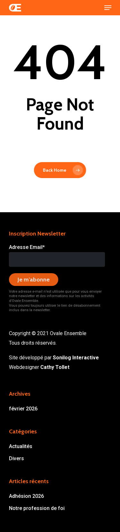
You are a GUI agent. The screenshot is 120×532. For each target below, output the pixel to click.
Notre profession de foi (37, 508)
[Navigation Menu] (107, 7)
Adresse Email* (27, 247)
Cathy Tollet (54, 367)
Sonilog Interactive (76, 358)
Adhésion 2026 (26, 496)
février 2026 (23, 409)
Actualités (20, 446)
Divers (16, 458)
